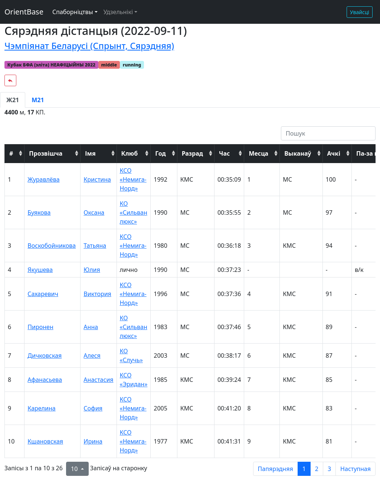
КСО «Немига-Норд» (133, 179)
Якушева (40, 270)
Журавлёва (43, 179)
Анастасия (98, 380)
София (92, 408)
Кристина (97, 179)
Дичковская (44, 355)
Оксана (93, 212)
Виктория (97, 294)
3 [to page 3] (329, 469)
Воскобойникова (51, 245)
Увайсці (359, 12)
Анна (90, 327)
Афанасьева (44, 380)
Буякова (38, 212)
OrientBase (23, 12)
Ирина (92, 441)
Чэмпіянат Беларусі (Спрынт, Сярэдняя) (89, 46)
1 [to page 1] (304, 469)
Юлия (91, 270)
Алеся (91, 355)
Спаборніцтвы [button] (72, 12)
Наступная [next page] (355, 469)
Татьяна (94, 245)
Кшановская (45, 441)
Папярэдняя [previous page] (275, 469)
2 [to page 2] (316, 469)
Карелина (41, 408)
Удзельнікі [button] (118, 12)
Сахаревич (42, 294)
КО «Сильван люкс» (133, 212)
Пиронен (40, 327)
